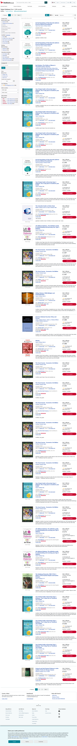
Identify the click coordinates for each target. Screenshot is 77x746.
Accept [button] (14, 741)
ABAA (45, 303)
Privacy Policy (34, 717)
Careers (33, 715)
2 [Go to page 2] (12, 15)
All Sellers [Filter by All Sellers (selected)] (5, 97)
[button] (75, 18)
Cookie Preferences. (15, 736)
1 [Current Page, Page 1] (9, 15)
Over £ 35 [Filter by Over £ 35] (4, 77)
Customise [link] (41, 741)
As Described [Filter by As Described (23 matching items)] (5, 43)
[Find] (46, 2)
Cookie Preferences (35, 719)
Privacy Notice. (25, 738)
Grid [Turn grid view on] (51, 15)
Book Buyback (21, 715)
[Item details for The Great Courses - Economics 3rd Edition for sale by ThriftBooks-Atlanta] (27, 449)
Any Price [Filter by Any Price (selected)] (4, 72)
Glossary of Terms (55, 696)
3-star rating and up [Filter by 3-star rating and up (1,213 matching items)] (10, 100)
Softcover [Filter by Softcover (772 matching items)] (5, 50)
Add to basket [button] (69, 34)
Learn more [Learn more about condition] (8, 35)
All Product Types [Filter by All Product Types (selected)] (5, 20)
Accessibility (34, 723)
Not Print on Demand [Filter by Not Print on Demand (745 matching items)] (7, 60)
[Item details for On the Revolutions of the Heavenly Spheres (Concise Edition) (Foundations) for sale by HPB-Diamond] (27, 167)
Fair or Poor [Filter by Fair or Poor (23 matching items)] (5, 41)
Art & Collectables (42, 6)
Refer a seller (21, 717)
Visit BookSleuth (30, 698)
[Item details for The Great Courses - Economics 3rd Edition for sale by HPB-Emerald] (27, 514)
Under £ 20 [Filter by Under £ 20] (4, 74)
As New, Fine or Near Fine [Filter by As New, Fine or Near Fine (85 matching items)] (7, 38)
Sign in (58, 2)
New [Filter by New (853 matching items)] (4, 36)
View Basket (8, 719)
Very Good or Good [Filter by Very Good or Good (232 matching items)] (6, 39)
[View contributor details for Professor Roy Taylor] (40, 93)
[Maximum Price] (10, 81)
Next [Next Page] (19, 15)
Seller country (4, 92)
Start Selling (74, 6)
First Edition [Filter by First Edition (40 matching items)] (5, 53)
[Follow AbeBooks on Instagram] (59, 717)
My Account (63, 2)
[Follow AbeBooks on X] (59, 714)
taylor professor (9, 11)
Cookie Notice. (45, 736)
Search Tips (54, 695)
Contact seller (38, 35)
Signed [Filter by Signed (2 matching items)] (4, 55)
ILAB (47, 303)
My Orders (7, 717)
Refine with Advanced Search (20, 11)
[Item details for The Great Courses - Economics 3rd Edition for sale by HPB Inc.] (27, 278)
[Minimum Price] (3, 81)
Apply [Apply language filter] (3, 67)
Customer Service (48, 713)
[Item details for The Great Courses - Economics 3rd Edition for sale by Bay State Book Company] (27, 390)
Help (74, 2)
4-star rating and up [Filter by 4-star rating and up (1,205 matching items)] (10, 101)
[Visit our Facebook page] (59, 711)
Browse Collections (17, 6)
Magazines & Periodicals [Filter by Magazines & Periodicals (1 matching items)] (7, 23)
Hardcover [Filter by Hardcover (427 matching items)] (5, 48)
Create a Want (4, 698)
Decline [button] (27, 741)
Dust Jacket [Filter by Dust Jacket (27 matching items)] (5, 57)
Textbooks (54, 6)
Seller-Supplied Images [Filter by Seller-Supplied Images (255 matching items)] (7, 58)
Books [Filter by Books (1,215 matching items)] (4, 21)
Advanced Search (4, 6)
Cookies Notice (34, 721)
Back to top (38, 705)
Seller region (4, 89)
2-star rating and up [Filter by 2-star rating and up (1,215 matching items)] (10, 98)
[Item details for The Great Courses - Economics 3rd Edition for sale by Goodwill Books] (27, 370)
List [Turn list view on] (47, 15)
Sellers (63, 6)
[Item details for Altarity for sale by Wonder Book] (27, 348)
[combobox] (30, 2)
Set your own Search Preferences (58, 698)
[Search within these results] (48, 18)
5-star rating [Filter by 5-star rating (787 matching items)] (8, 103)
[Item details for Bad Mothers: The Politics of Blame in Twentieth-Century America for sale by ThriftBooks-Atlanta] (27, 72)
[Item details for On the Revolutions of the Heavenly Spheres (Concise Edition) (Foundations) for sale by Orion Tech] (27, 30)
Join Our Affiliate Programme (24, 713)
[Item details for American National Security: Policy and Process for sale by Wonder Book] (27, 324)
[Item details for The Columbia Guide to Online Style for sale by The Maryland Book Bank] (27, 213)
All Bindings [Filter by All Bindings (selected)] (4, 46)
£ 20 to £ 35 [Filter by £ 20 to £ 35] (4, 76)
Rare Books (30, 6)
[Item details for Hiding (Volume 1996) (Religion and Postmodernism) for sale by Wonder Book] (27, 298)
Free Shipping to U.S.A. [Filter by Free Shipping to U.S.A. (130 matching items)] (8, 85)
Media (33, 713)
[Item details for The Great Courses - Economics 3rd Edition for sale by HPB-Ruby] (27, 257)
